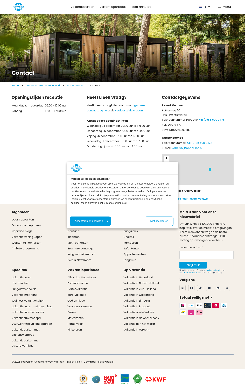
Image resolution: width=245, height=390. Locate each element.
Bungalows (130, 231)
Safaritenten (131, 248)
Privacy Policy (74, 361)
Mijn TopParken (77, 243)
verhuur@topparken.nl (187, 148)
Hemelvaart (75, 324)
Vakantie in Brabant (136, 306)
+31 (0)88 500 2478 (212, 120)
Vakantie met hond (24, 295)
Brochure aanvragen (81, 248)
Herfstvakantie (77, 289)
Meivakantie (75, 318)
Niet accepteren (159, 221)
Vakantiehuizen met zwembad (32, 306)
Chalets (128, 237)
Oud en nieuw (76, 301)
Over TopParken (23, 219)
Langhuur (129, 260)
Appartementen (134, 254)
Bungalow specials (24, 289)
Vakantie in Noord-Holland (141, 283)
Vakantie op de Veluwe (138, 312)
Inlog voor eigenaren (81, 254)
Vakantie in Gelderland (138, 295)
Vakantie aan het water (139, 324)
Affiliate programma (25, 248)
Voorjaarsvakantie (79, 306)
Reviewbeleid (106, 361)
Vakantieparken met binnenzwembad (26, 332)
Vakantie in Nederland (138, 277)
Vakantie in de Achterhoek (141, 318)
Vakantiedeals (21, 277)
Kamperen (130, 243)
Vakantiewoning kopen (27, 237)
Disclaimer (90, 361)
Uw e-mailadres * (191, 247)
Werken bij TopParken (26, 243)
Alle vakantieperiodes (81, 277)
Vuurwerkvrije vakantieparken (32, 324)
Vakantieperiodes (113, 7)
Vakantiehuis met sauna (28, 312)
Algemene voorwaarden (49, 361)
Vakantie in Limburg (136, 301)
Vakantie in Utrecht (136, 330)
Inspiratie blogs (22, 231)
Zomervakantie (77, 283)
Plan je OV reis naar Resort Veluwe (185, 199)
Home (15, 85)
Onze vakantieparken (26, 225)
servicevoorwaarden (190, 272)
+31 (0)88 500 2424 (199, 143)
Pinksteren (74, 330)
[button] (210, 170)
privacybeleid (214, 270)
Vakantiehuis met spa (26, 318)
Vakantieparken (82, 7)
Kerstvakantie (76, 295)
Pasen (71, 312)
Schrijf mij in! (193, 265)
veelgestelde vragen (129, 110)
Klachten (73, 237)
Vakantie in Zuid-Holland (139, 289)
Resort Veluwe (75, 85)
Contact (73, 231)
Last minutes (141, 7)
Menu (224, 7)
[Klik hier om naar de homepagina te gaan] (18, 7)
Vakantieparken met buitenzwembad (26, 343)
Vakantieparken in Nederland (43, 85)
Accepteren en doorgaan (91, 221)
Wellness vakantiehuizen (28, 301)
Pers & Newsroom (79, 260)
